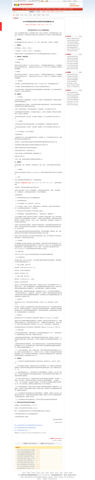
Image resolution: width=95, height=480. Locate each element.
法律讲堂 (48, 11)
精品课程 (17, 14)
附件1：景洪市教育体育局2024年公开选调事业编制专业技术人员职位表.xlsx (29, 425)
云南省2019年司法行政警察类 (72, 58)
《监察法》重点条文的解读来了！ (73, 78)
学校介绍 (24, 472)
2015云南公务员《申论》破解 (72, 101)
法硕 (44, 9)
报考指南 (43, 14)
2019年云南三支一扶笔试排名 (72, 61)
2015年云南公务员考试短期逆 (72, 104)
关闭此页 (59, 440)
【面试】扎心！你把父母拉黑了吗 (73, 86)
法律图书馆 (53, 11)
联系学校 (75, 1)
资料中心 (54, 9)
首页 (23, 9)
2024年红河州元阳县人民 (49, 443)
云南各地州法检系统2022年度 (72, 56)
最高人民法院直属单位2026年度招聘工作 (26, 464)
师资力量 (60, 9)
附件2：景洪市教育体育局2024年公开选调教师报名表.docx (25, 427)
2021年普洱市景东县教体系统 (72, 42)
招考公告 (26, 14)
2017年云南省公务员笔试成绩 (72, 63)
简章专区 (47, 14)
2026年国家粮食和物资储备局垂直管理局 (26, 454)
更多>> (80, 36)
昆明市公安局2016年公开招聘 (72, 68)
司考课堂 (57, 11)
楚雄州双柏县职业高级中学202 (72, 45)
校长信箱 (71, 9)
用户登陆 (33, 472)
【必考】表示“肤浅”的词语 (72, 81)
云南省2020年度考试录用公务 (72, 74)
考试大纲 (21, 14)
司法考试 (61, 11)
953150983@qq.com (71, 477)
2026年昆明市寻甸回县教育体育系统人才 (26, 456)
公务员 (36, 9)
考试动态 (30, 14)
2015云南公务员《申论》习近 (72, 102)
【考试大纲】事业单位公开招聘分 (73, 40)
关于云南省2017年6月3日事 (72, 50)
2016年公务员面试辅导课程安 (72, 96)
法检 (40, 9)
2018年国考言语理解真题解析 (72, 79)
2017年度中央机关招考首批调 (72, 67)
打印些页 (54, 440)
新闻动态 (28, 9)
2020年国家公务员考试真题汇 (72, 76)
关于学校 (64, 1)
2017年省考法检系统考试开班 (72, 92)
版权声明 (66, 472)
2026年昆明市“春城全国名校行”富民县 (25, 462)
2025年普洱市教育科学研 (32, 443)
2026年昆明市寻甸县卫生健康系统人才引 (26, 460)
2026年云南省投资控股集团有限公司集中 (26, 452)
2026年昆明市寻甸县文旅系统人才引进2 (26, 458)
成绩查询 (34, 14)
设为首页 (69, 1)
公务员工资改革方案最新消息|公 (73, 97)
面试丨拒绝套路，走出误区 (72, 83)
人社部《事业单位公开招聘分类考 (73, 43)
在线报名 (47, 472)
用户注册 (38, 472)
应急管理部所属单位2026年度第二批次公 (26, 468)
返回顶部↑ (71, 472)
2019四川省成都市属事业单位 (72, 47)
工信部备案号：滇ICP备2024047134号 (49, 478)
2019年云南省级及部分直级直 (72, 60)
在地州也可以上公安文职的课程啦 (73, 94)
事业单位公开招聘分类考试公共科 (73, 38)
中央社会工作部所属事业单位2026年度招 (26, 466)
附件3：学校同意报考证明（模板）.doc (22, 430)
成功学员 (65, 9)
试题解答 (39, 14)
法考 (32, 9)
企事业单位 (48, 9)
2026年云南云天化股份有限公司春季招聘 (26, 450)
